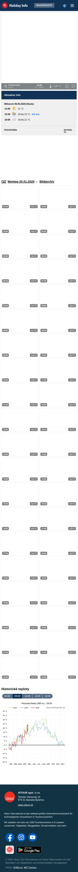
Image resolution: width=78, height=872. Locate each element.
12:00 (27, 696)
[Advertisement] (39, 155)
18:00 (47, 696)
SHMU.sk (18, 867)
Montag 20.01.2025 (23, 181)
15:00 (37, 696)
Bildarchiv (47, 181)
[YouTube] (32, 837)
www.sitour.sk (25, 805)
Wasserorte (44, 5)
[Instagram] (21, 837)
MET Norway (30, 867)
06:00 (7, 696)
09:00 (17, 696)
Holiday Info (12, 3)
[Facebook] (10, 837)
